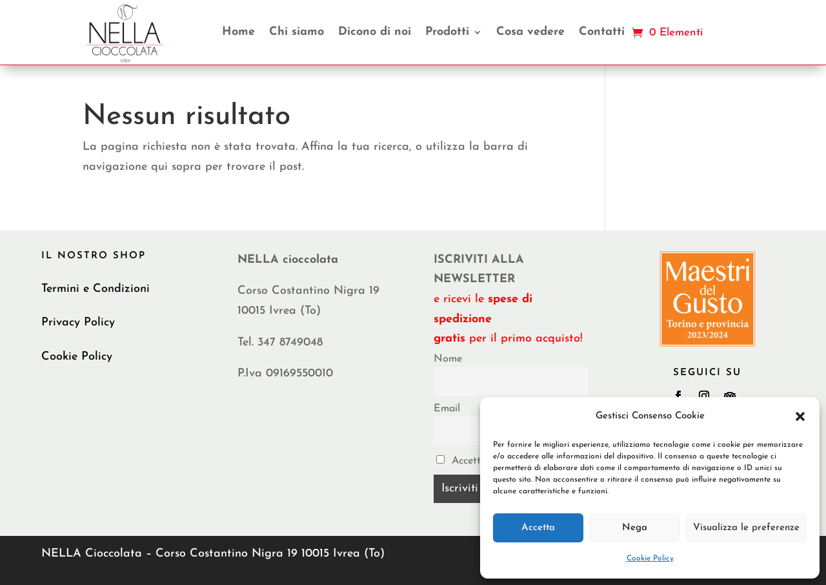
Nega (634, 528)
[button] (800, 416)
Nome (448, 359)
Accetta (538, 528)
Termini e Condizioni (95, 289)
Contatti (602, 32)
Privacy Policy (78, 322)
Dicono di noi (374, 32)
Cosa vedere (530, 32)
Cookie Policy (650, 558)
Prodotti (447, 32)
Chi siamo (296, 32)
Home (238, 32)
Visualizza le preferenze (746, 528)
